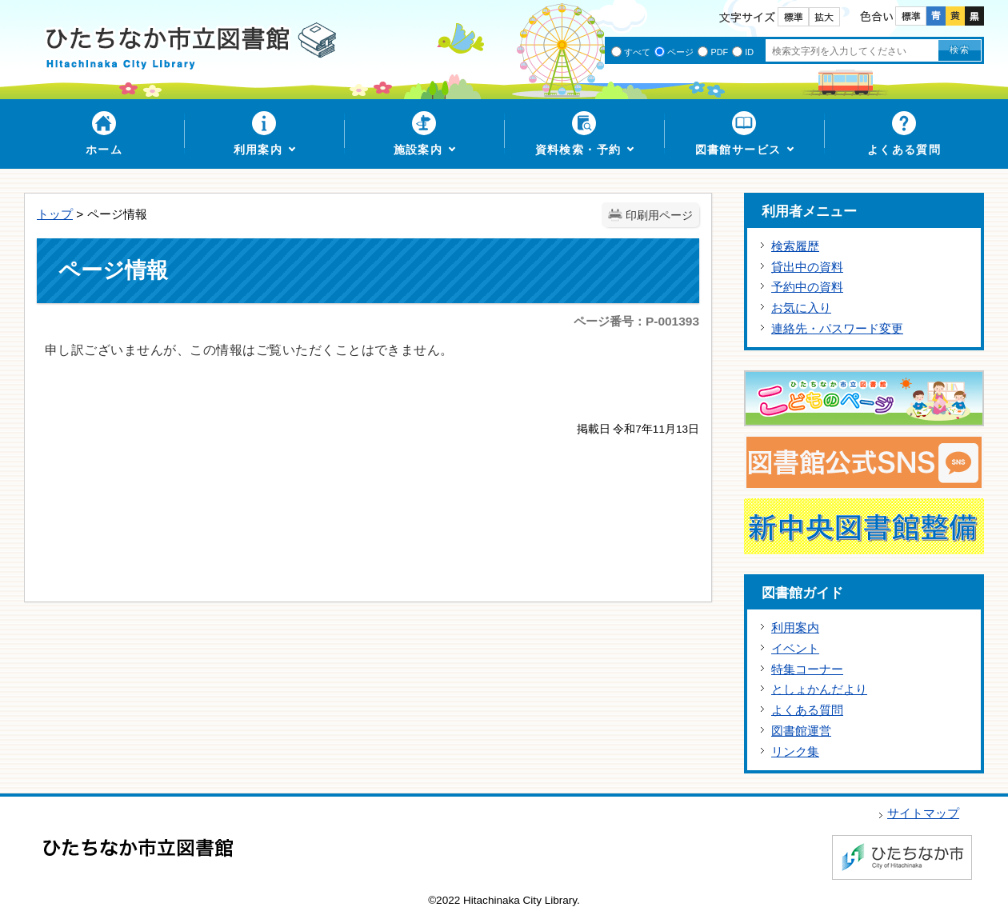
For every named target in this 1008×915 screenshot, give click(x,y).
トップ (55, 214)
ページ (680, 52)
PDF (719, 52)
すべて (637, 52)
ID (749, 52)
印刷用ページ (659, 216)
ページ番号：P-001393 (636, 321)
